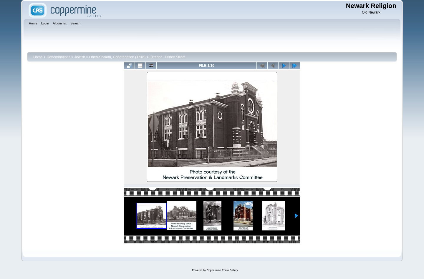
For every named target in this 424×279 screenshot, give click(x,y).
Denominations (58, 57)
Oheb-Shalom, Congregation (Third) (117, 57)
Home (38, 57)
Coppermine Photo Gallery (222, 270)
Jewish (79, 57)
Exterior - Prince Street (167, 57)
